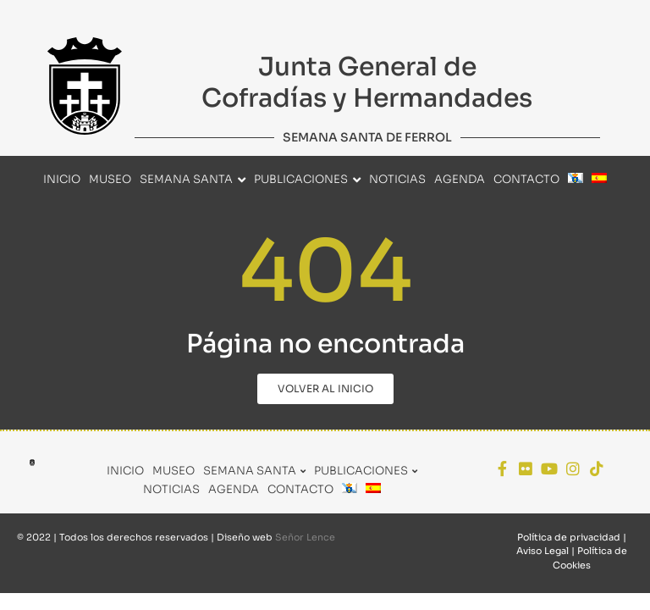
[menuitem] (575, 179)
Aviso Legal (542, 551)
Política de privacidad (568, 537)
